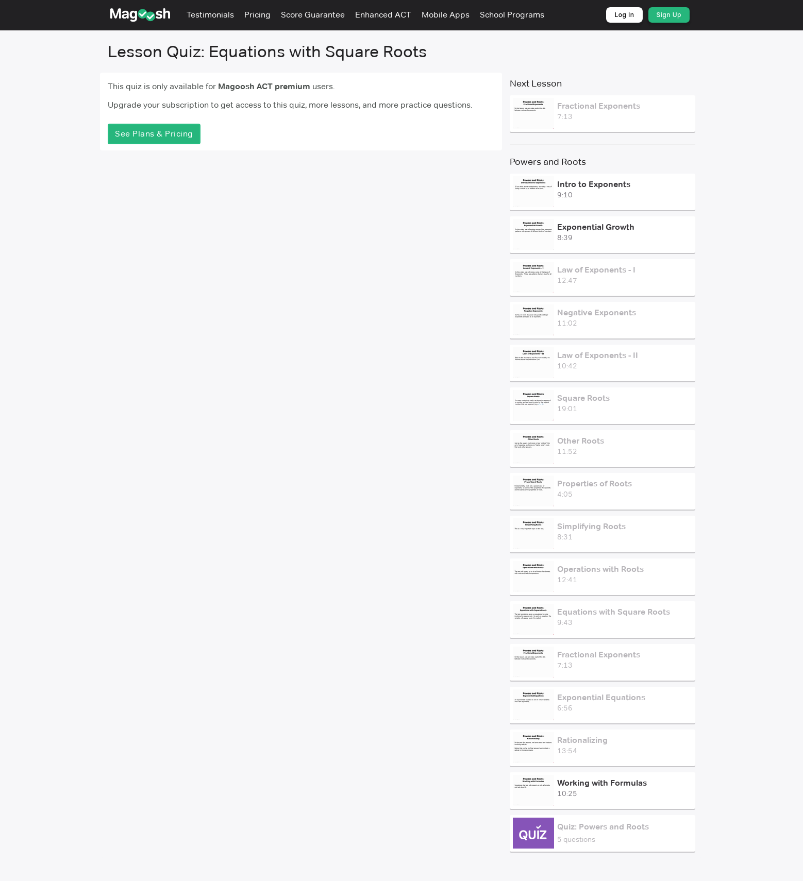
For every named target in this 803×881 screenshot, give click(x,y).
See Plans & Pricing (154, 134)
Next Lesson (536, 83)
